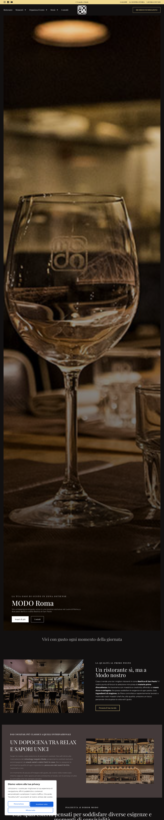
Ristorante (8, 10)
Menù (54, 10)
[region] (31, 799)
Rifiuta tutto (42, 805)
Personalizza (19, 805)
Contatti (64, 10)
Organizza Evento (38, 10)
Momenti (20, 10)
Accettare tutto (30, 810)
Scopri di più (20, 619)
